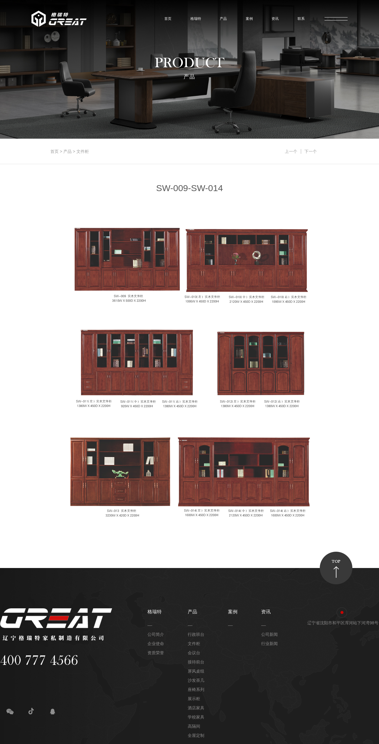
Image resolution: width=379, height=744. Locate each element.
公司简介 (155, 634)
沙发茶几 (196, 680)
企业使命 (155, 643)
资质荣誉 (155, 652)
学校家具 (196, 717)
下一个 (310, 151)
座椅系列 (196, 689)
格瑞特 (194, 19)
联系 (300, 19)
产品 (222, 19)
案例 (248, 19)
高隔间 (194, 726)
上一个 (291, 151)
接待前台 (196, 662)
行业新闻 (269, 643)
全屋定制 (196, 735)
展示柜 (194, 698)
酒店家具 (196, 707)
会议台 (194, 652)
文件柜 (82, 151)
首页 (166, 19)
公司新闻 (269, 634)
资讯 (274, 19)
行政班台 (196, 634)
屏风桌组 (196, 671)
